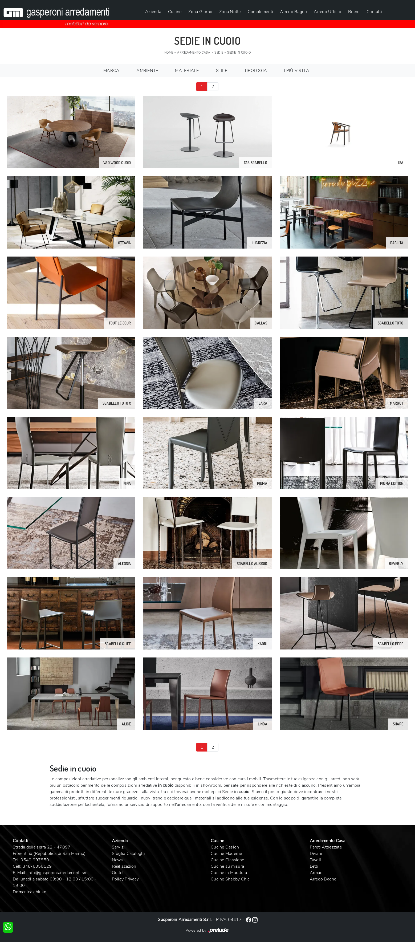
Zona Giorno (200, 12)
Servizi (118, 847)
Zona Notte (230, 12)
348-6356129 (37, 866)
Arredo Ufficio (327, 12)
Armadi (317, 873)
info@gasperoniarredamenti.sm (57, 873)
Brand (354, 12)
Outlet (118, 873)
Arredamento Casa (193, 53)
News (117, 860)
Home (168, 53)
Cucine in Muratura (229, 873)
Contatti (374, 12)
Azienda (153, 12)
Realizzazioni (124, 866)
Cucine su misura (227, 866)
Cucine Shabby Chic (230, 879)
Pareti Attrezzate (326, 847)
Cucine (175, 12)
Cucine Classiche (227, 860)
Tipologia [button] (255, 71)
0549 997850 (35, 860)
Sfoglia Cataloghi (128, 853)
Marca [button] (111, 71)
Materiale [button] (187, 71)
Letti (314, 866)
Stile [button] (221, 71)
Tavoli (315, 860)
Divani (316, 853)
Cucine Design (225, 847)
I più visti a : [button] (298, 71)
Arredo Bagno (293, 12)
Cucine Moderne (226, 853)
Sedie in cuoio (239, 53)
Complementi (260, 12)
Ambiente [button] (147, 71)
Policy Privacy (125, 879)
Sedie (218, 53)
